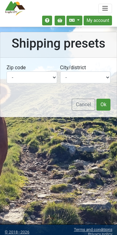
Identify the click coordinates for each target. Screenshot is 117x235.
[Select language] (74, 20)
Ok (103, 104)
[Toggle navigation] (105, 8)
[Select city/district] (85, 77)
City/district (73, 67)
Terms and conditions (93, 229)
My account (97, 20)
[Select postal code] (32, 77)
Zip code (16, 67)
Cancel (83, 104)
